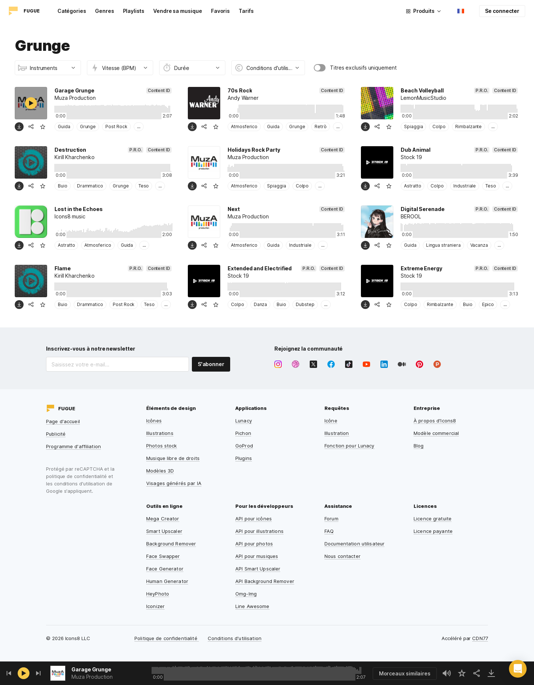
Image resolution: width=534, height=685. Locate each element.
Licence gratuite (433, 518)
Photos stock (161, 446)
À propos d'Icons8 (435, 421)
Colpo (439, 126)
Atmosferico (244, 126)
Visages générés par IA (173, 483)
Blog (419, 446)
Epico (488, 304)
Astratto (412, 186)
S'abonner (211, 364)
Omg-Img (246, 594)
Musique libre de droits (173, 458)
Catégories (71, 11)
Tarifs (246, 11)
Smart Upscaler (164, 531)
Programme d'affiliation (73, 446)
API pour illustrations (259, 531)
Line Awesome (252, 606)
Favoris (220, 11)
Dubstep (305, 304)
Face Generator (164, 569)
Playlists (133, 11)
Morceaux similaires (405, 673)
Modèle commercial (436, 433)
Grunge (88, 126)
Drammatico (90, 186)
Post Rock (116, 126)
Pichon (243, 433)
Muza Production (92, 677)
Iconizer (155, 606)
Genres (104, 11)
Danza (260, 304)
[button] (518, 669)
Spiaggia (413, 126)
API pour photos (254, 544)
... (138, 126)
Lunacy (243, 421)
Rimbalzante (468, 126)
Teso (143, 186)
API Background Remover (264, 581)
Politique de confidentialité (166, 638)
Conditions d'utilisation (234, 638)
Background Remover (171, 544)
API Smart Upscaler (257, 569)
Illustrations (159, 433)
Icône (330, 421)
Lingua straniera (443, 245)
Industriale (464, 186)
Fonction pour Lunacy (349, 446)
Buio (62, 186)
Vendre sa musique (177, 11)
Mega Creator (162, 518)
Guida (64, 126)
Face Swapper (163, 556)
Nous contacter (342, 556)
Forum (331, 518)
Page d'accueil (63, 421)
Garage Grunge (91, 669)
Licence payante (433, 531)
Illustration (336, 433)
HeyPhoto (157, 594)
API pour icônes (253, 518)
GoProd (244, 446)
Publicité (56, 434)
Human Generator (167, 581)
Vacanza (479, 245)
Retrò (321, 126)
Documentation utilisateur (354, 544)
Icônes (154, 421)
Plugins (243, 458)
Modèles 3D (160, 471)
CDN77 (480, 638)
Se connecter (502, 11)
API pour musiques (256, 556)
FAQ (329, 531)
